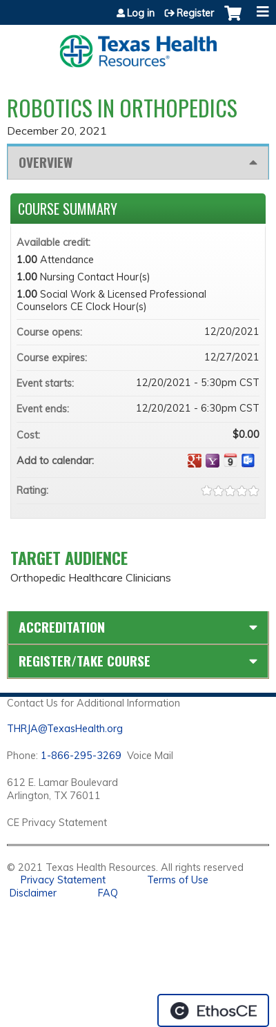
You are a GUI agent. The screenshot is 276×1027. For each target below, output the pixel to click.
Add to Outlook (248, 461)
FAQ (108, 893)
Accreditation (62, 627)
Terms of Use (177, 880)
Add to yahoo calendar (212, 461)
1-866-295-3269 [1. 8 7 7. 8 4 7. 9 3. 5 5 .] (81, 755)
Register (195, 13)
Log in (141, 13)
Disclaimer (33, 893)
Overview (45, 162)
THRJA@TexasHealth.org (65, 728)
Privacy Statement (63, 880)
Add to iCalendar (230, 460)
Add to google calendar (194, 461)
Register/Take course (84, 661)
